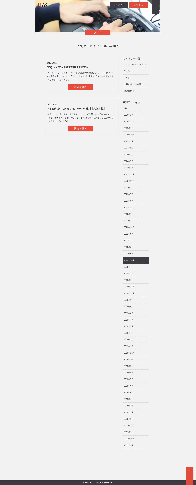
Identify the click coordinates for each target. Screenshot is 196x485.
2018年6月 (129, 386)
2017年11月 (129, 432)
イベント (128, 78)
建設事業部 (129, 91)
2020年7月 (129, 267)
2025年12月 (129, 121)
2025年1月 (129, 141)
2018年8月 (129, 373)
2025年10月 (129, 135)
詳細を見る (80, 87)
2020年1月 (129, 280)
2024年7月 (129, 155)
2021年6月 (129, 254)
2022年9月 (129, 234)
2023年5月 (129, 201)
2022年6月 (129, 247)
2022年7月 (129, 240)
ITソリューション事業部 (135, 64)
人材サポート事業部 (133, 84)
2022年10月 (129, 227)
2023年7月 (129, 194)
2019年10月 (129, 300)
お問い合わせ (138, 5)
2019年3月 (129, 340)
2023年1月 (129, 207)
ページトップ (190, 476)
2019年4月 (129, 333)
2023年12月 (129, 174)
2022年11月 (129, 221)
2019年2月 (129, 346)
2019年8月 (129, 313)
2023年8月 (129, 188)
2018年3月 (129, 406)
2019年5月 (129, 326)
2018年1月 (129, 419)
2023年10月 (129, 181)
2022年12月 (129, 214)
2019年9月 (129, 307)
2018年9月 (129, 366)
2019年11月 (129, 293)
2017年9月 (129, 445)
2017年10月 (129, 439)
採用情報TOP (119, 5)
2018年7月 (129, 379)
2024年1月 (129, 168)
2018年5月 (129, 392)
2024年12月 (129, 148)
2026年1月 (129, 115)
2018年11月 (129, 353)
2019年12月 (129, 287)
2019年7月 (129, 320)
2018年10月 (129, 359)
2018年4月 (129, 399)
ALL (126, 108)
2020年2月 (129, 273)
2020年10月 (129, 260)
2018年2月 (129, 412)
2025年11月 (129, 128)
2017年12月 (129, 426)
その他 (127, 71)
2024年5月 (129, 161)
